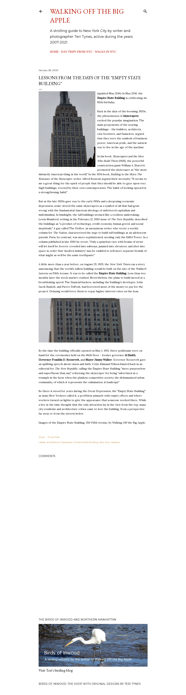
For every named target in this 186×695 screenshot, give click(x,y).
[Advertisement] (93, 582)
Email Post (54, 437)
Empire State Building (86, 442)
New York (104, 442)
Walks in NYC (105, 51)
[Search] (145, 10)
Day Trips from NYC (77, 51)
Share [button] (42, 437)
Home (54, 51)
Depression (67, 442)
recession (115, 442)
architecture (53, 442)
